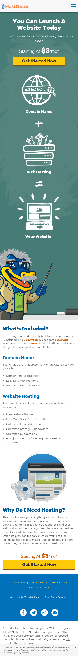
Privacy (65, 582)
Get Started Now (39, 61)
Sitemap (34, 582)
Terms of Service (50, 582)
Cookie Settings (39, 587)
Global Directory (18, 582)
